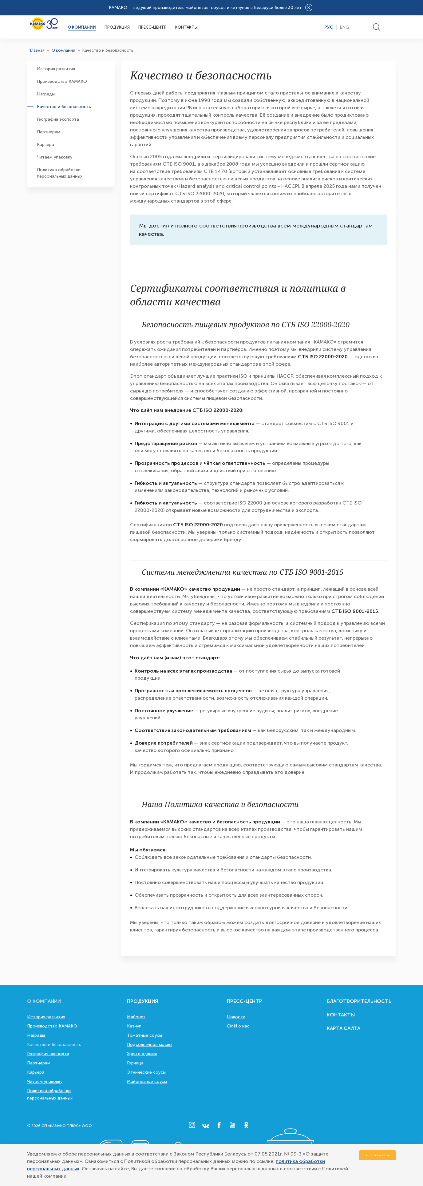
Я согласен (377, 1155)
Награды (46, 94)
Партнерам (48, 132)
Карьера (45, 144)
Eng (344, 27)
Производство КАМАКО (62, 81)
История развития (56, 68)
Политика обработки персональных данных (59, 173)
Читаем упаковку (54, 157)
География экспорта (58, 119)
